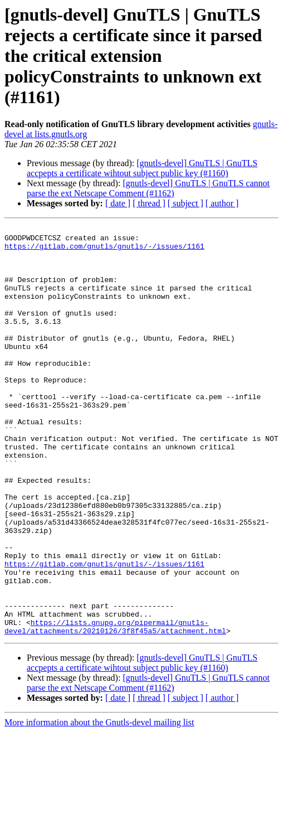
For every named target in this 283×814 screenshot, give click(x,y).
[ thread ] (149, 203)
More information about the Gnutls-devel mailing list (99, 804)
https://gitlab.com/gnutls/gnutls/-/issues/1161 (104, 251)
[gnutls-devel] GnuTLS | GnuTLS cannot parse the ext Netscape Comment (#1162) (148, 188)
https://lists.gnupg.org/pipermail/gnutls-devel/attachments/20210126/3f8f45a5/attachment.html (115, 707)
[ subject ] (185, 203)
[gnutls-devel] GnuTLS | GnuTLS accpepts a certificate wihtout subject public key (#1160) (142, 168)
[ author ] (222, 203)
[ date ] (117, 203)
